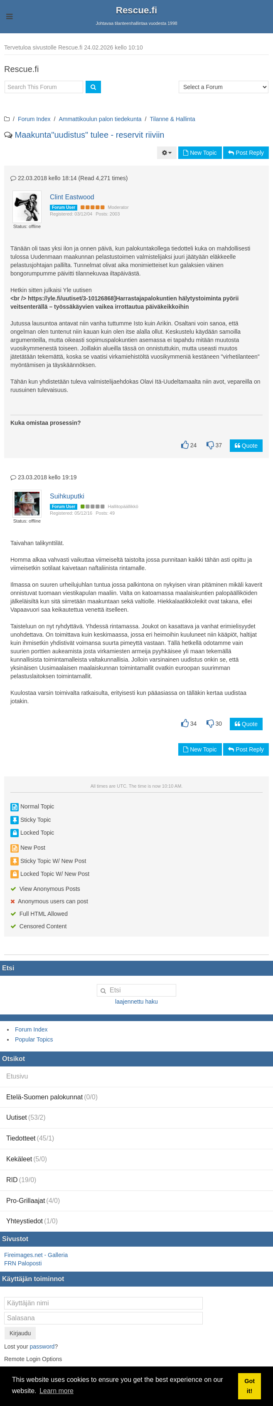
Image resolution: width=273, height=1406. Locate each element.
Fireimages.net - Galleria (36, 1255)
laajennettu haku (136, 1001)
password (42, 1346)
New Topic (199, 152)
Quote (246, 445)
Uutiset (26, 1117)
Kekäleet (26, 1159)
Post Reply (246, 152)
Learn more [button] (56, 1390)
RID (21, 1179)
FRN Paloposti (23, 1263)
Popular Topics (34, 1039)
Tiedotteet (30, 1138)
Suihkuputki (67, 496)
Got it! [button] (249, 1386)
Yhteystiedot (32, 1221)
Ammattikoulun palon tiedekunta (100, 119)
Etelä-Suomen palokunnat (52, 1097)
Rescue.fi (136, 10)
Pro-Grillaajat (33, 1200)
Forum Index (34, 119)
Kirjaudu (20, 1333)
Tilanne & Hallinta (172, 119)
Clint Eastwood (72, 197)
